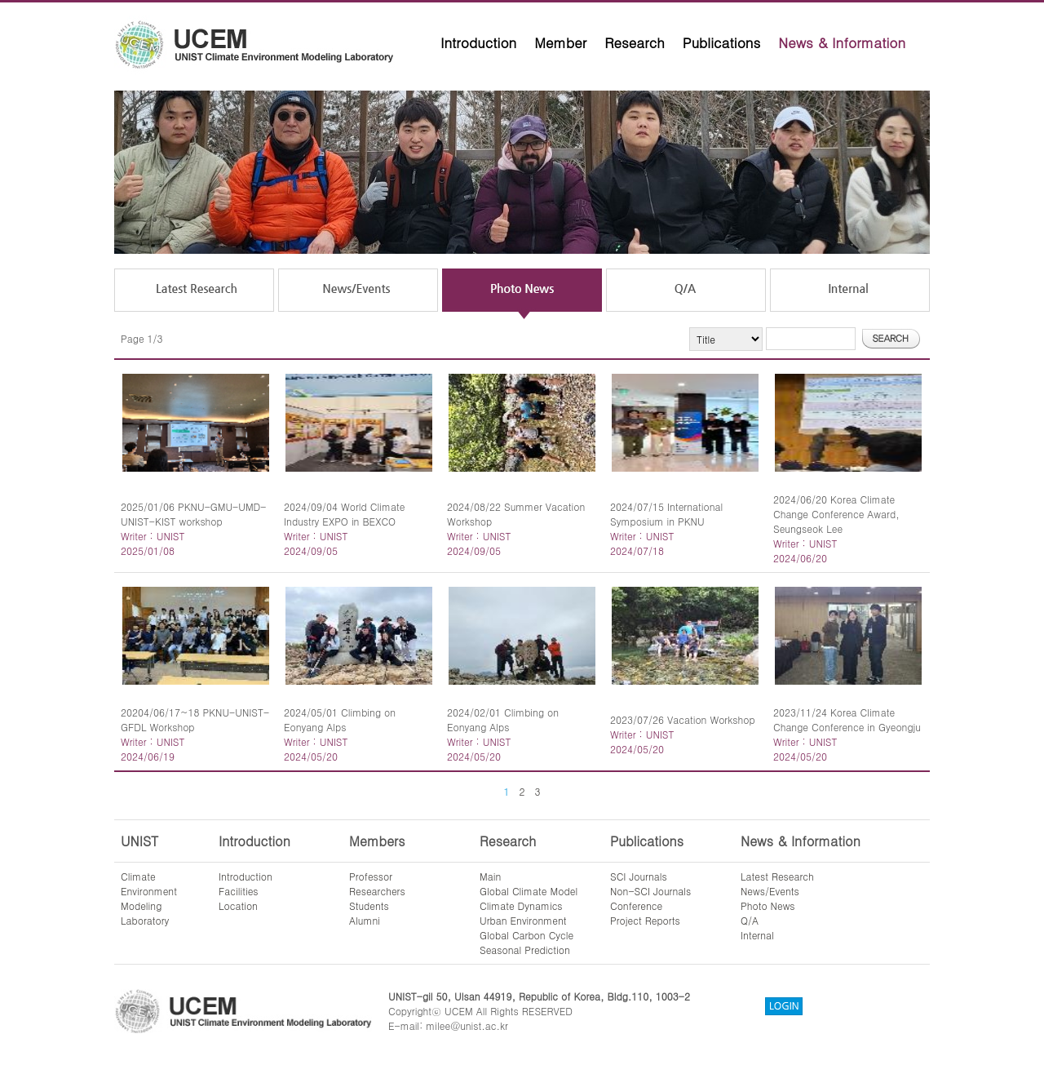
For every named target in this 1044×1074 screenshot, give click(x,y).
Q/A (750, 920)
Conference (636, 905)
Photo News (768, 905)
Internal (757, 935)
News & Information (841, 42)
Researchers (377, 891)
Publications (722, 42)
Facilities (239, 891)
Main (490, 876)
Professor (370, 876)
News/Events (770, 891)
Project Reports (645, 920)
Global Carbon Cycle (526, 935)
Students (369, 905)
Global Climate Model (528, 891)
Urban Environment (523, 920)
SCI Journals (638, 876)
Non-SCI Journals (650, 891)
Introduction (478, 42)
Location (238, 905)
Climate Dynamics (521, 905)
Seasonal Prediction (525, 949)
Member (560, 42)
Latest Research (777, 876)
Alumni (364, 920)
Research (634, 42)
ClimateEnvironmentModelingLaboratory (149, 898)
